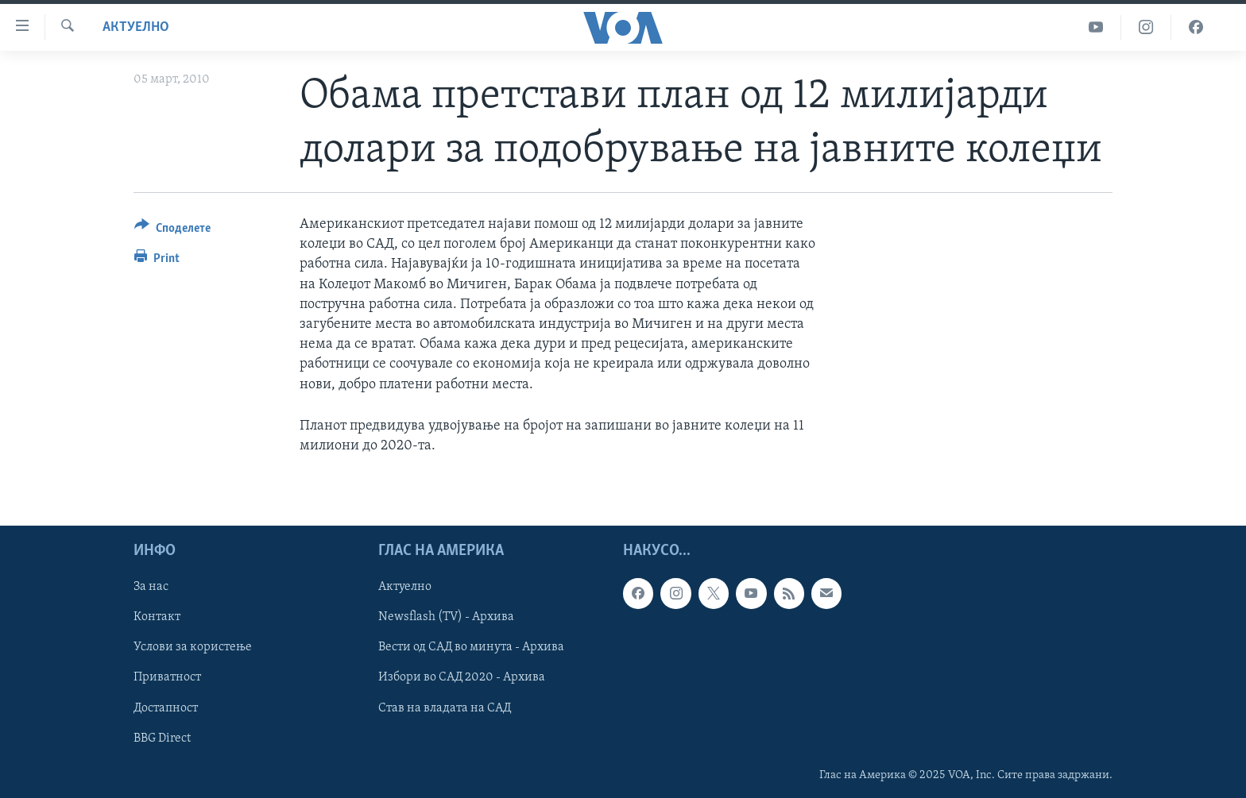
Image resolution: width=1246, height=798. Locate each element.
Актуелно (136, 27)
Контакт (157, 617)
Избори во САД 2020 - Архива (461, 678)
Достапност (166, 708)
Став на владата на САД (444, 708)
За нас (151, 586)
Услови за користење (193, 648)
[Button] (172, 230)
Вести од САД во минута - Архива (471, 648)
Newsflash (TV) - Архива (446, 617)
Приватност (167, 678)
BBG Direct (162, 738)
